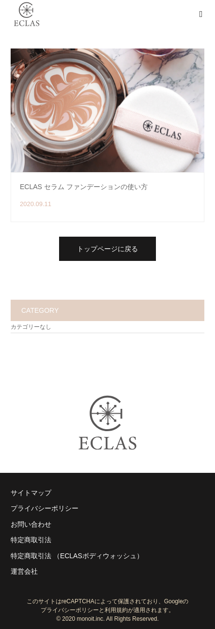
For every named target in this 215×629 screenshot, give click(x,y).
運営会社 (24, 571)
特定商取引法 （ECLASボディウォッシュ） (77, 556)
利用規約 (116, 610)
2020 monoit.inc (82, 618)
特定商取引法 (31, 540)
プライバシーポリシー (44, 508)
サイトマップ (31, 493)
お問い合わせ (31, 524)
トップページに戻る (107, 249)
